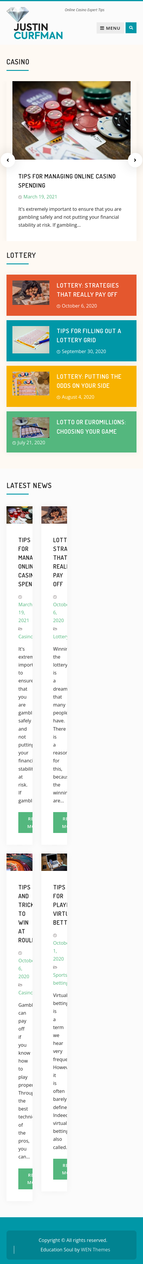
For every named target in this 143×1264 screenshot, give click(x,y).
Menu (110, 28)
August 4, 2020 (78, 397)
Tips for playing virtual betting (54, 904)
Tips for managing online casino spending (19, 562)
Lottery (61, 636)
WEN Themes (95, 1249)
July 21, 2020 (31, 442)
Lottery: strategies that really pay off (54, 562)
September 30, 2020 (84, 351)
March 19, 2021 (40, 196)
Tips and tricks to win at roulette (19, 913)
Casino (25, 636)
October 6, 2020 (79, 306)
